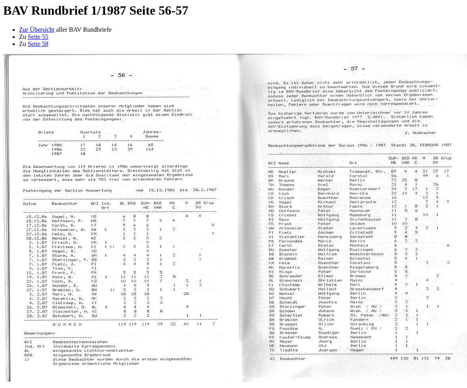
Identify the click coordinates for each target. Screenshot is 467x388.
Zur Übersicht (36, 29)
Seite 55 (38, 36)
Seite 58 (38, 43)
